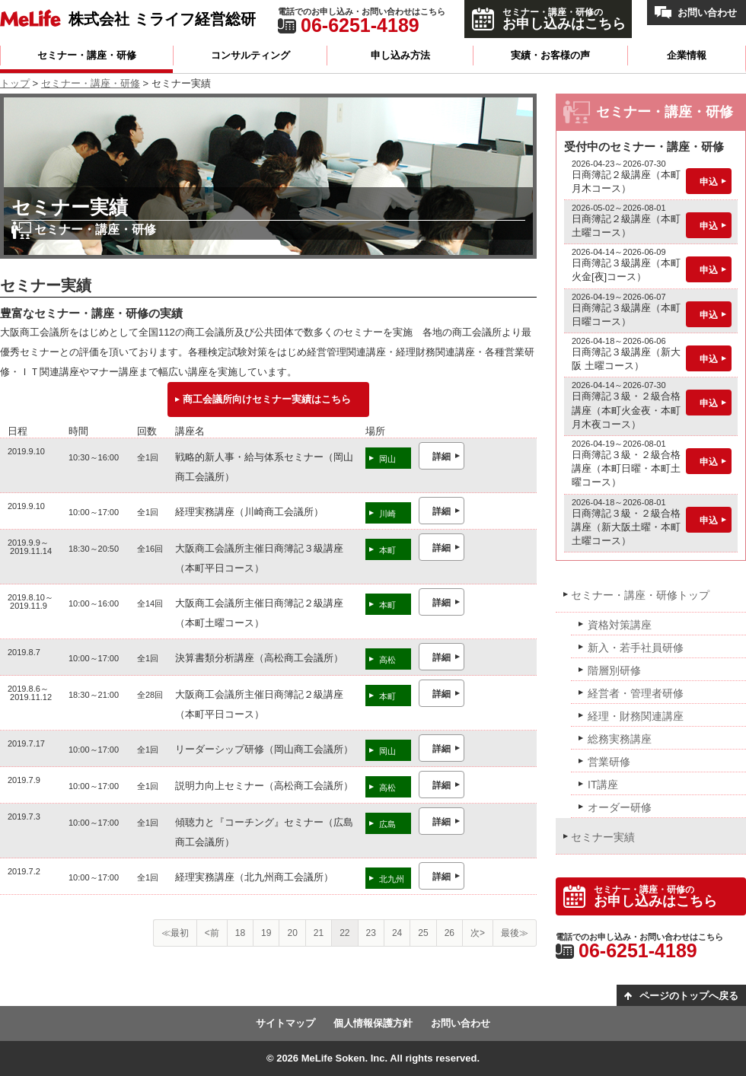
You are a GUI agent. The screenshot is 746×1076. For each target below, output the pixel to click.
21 (319, 933)
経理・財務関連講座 (636, 716)
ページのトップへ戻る (688, 995)
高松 (387, 659)
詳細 (441, 456)
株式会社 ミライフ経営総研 (162, 19)
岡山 (387, 458)
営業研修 (609, 762)
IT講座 (603, 784)
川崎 (387, 513)
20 (292, 933)
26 (449, 933)
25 (423, 933)
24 (397, 933)
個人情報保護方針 (373, 1023)
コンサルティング (250, 55)
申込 (709, 182)
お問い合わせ (707, 12)
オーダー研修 (620, 807)
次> (477, 933)
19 (266, 933)
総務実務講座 (620, 739)
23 (371, 933)
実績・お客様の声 (550, 55)
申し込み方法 (400, 55)
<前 (212, 933)
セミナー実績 (603, 837)
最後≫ (514, 933)
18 (240, 933)
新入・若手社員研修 (636, 647)
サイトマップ (285, 1023)
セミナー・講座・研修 (86, 55)
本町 (387, 550)
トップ (15, 83)
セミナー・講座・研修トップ (640, 595)
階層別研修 (614, 670)
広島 (387, 824)
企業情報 (686, 55)
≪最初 (175, 933)
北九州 (391, 878)
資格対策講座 (620, 625)
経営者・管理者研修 (636, 693)
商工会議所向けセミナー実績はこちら (267, 399)
